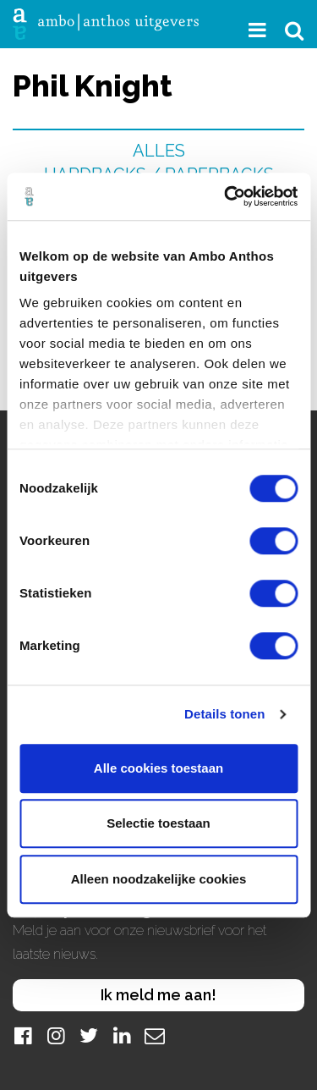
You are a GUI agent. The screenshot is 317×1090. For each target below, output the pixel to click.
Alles (159, 150)
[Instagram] (56, 1035)
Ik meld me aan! (158, 995)
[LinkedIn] (122, 1035)
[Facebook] (23, 1035)
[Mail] (155, 1035)
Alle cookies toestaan (158, 768)
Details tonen (224, 714)
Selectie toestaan (158, 823)
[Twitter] (89, 1035)
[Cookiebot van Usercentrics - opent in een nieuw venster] (226, 196)
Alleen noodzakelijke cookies (159, 879)
